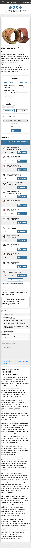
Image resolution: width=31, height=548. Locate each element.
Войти (8, 2)
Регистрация (13, 2)
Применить (9, 111)
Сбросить (22, 111)
